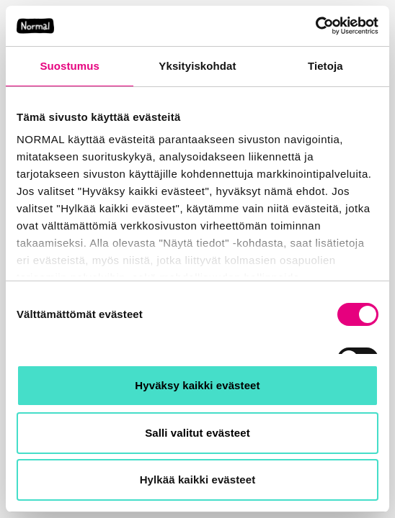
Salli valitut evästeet (197, 433)
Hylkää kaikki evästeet (198, 479)
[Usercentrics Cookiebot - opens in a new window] (315, 26)
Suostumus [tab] (69, 66)
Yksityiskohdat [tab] (197, 66)
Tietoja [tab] (325, 66)
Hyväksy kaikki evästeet (197, 385)
